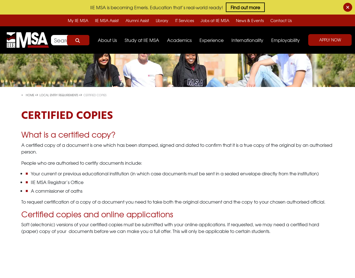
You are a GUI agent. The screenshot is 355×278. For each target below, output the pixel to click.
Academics (179, 40)
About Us (107, 40)
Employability (285, 40)
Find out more (245, 7)
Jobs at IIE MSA (215, 20)
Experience (211, 40)
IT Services (184, 20)
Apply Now (330, 40)
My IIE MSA (78, 20)
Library (162, 20)
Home (30, 95)
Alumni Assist (137, 20)
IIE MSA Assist (107, 20)
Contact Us (281, 20)
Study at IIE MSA (142, 40)
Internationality (247, 40)
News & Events (250, 20)
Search (78, 40)
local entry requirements (59, 95)
